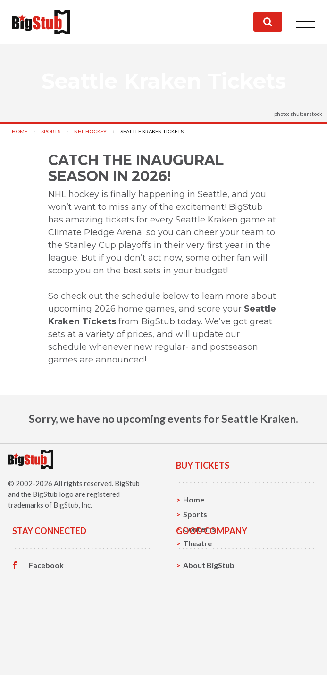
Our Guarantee (209, 659)
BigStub (127, 483)
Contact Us (203, 630)
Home (19, 131)
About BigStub (209, 615)
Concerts (199, 528)
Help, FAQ (200, 644)
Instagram (47, 645)
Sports (50, 131)
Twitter (42, 630)
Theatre (197, 543)
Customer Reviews (62, 659)
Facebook (46, 615)
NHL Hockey (90, 131)
